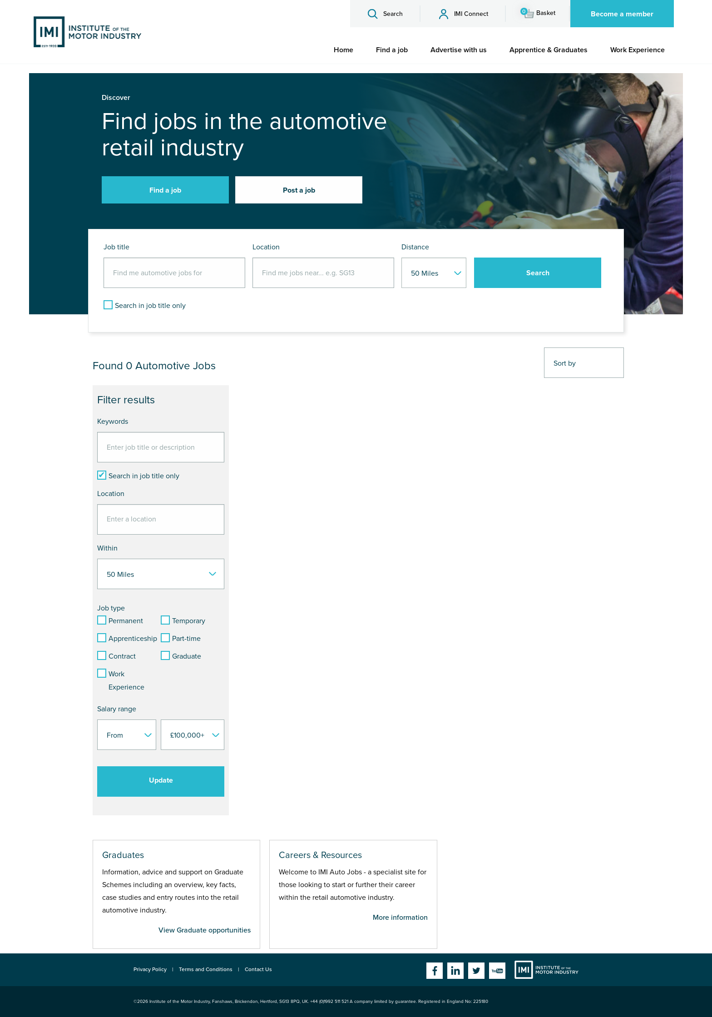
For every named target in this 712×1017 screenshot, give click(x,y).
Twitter (476, 970)
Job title (116, 247)
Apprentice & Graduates (548, 50)
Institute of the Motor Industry (546, 970)
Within (107, 548)
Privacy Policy (150, 969)
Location (266, 247)
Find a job (392, 50)
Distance (415, 247)
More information (400, 917)
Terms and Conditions (205, 969)
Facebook (434, 970)
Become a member (622, 14)
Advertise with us (458, 50)
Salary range (116, 709)
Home (343, 50)
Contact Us (258, 969)
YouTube (497, 970)
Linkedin (455, 970)
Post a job (299, 190)
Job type (111, 608)
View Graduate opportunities (204, 930)
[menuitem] (343, 50)
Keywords (112, 421)
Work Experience (637, 50)
